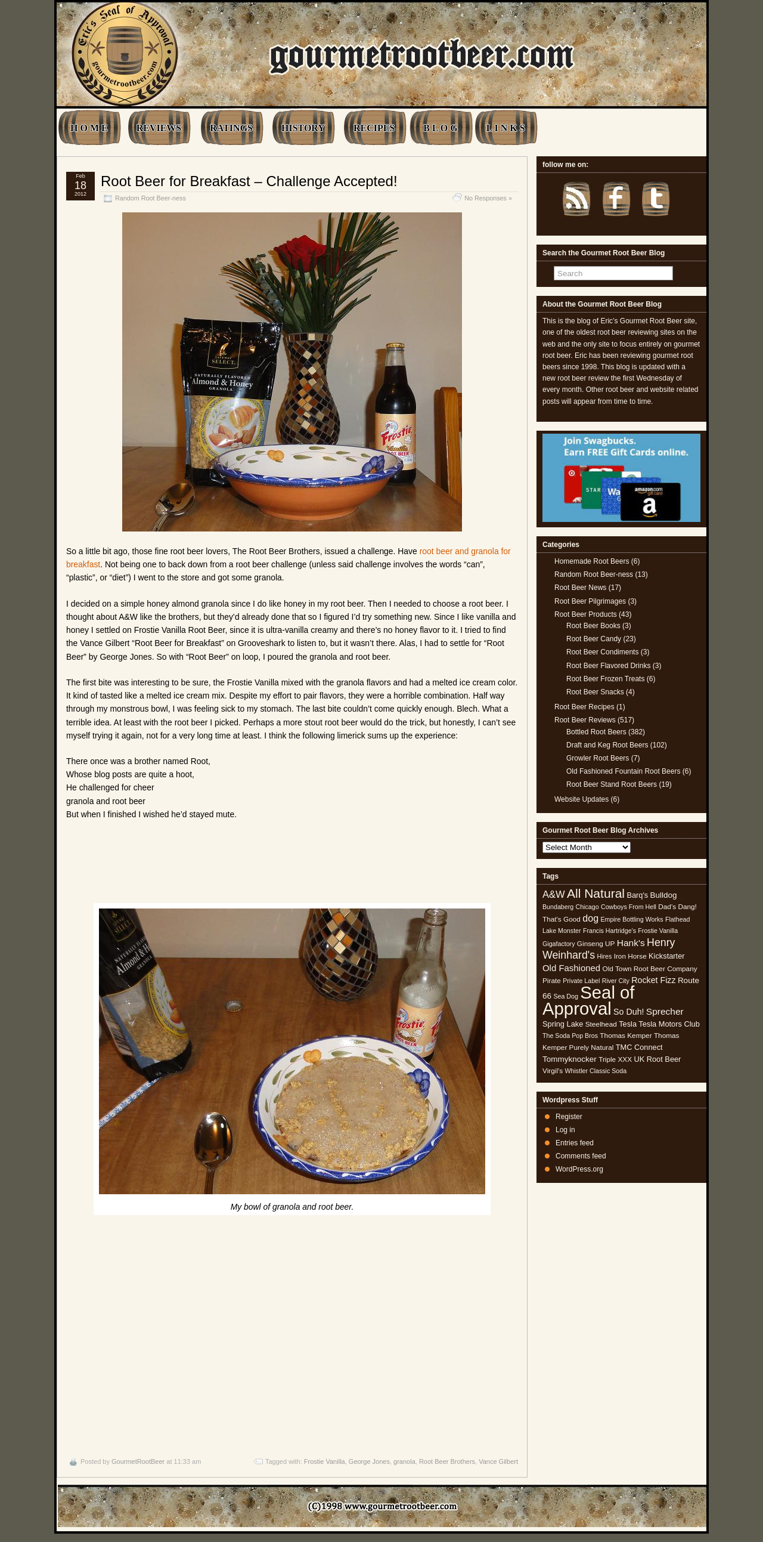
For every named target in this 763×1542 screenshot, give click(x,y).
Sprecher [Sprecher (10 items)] (665, 1011)
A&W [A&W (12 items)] (553, 894)
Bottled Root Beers (596, 732)
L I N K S (505, 128)
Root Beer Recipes (584, 707)
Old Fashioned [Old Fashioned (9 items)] (571, 968)
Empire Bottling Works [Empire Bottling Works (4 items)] (631, 919)
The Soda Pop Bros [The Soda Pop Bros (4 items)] (570, 1035)
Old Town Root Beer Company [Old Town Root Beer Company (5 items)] (650, 969)
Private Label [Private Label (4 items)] (581, 980)
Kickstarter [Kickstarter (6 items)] (666, 955)
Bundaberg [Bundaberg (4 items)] (557, 906)
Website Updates (581, 799)
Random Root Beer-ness (150, 198)
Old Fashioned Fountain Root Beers (623, 771)
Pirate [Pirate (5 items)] (551, 981)
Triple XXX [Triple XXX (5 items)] (615, 1059)
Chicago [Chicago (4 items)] (587, 906)
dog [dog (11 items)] (590, 918)
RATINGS (231, 128)
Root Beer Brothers (447, 1461)
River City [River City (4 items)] (615, 980)
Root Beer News (580, 587)
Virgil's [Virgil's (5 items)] (552, 1071)
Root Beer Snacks (595, 692)
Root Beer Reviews (585, 720)
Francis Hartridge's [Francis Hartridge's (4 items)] (609, 930)
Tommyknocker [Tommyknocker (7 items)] (569, 1059)
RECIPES (374, 128)
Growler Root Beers (597, 758)
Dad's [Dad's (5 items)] (667, 907)
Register (569, 1117)
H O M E (89, 128)
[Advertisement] (292, 1333)
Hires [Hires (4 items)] (604, 956)
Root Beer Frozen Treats (605, 679)
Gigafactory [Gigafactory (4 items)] (558, 943)
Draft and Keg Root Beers (607, 745)
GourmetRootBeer (138, 1461)
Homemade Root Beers (591, 561)
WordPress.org (579, 1169)
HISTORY (303, 128)
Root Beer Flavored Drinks (608, 666)
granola (404, 1461)
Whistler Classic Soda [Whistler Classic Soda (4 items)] (596, 1070)
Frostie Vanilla (324, 1461)
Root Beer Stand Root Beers (611, 784)
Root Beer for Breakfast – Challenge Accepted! (249, 181)
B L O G (440, 128)
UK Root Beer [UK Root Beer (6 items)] (657, 1059)
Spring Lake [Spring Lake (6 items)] (562, 1023)
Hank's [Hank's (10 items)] (631, 943)
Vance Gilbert (498, 1461)
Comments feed (581, 1156)
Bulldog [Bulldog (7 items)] (663, 895)
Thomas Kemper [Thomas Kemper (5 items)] (626, 1035)
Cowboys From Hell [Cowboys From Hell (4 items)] (628, 906)
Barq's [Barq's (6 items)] (637, 895)
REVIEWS (159, 128)
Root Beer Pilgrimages (590, 601)
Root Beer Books (593, 626)
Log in (565, 1130)
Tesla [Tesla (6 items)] (628, 1023)
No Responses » (488, 198)
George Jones (369, 1461)
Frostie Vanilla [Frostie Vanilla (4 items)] (658, 930)
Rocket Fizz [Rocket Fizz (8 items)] (653, 980)
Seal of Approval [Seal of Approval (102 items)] (588, 1000)
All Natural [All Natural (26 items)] (596, 893)
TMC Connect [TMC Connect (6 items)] (639, 1047)
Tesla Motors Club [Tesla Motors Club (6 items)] (668, 1023)
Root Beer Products (585, 614)
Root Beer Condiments (602, 652)
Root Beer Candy (593, 639)
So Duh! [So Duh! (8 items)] (628, 1011)
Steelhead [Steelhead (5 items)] (601, 1024)
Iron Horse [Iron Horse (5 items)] (630, 956)
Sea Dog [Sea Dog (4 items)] (565, 996)
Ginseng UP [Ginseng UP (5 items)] (596, 944)
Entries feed (575, 1143)
